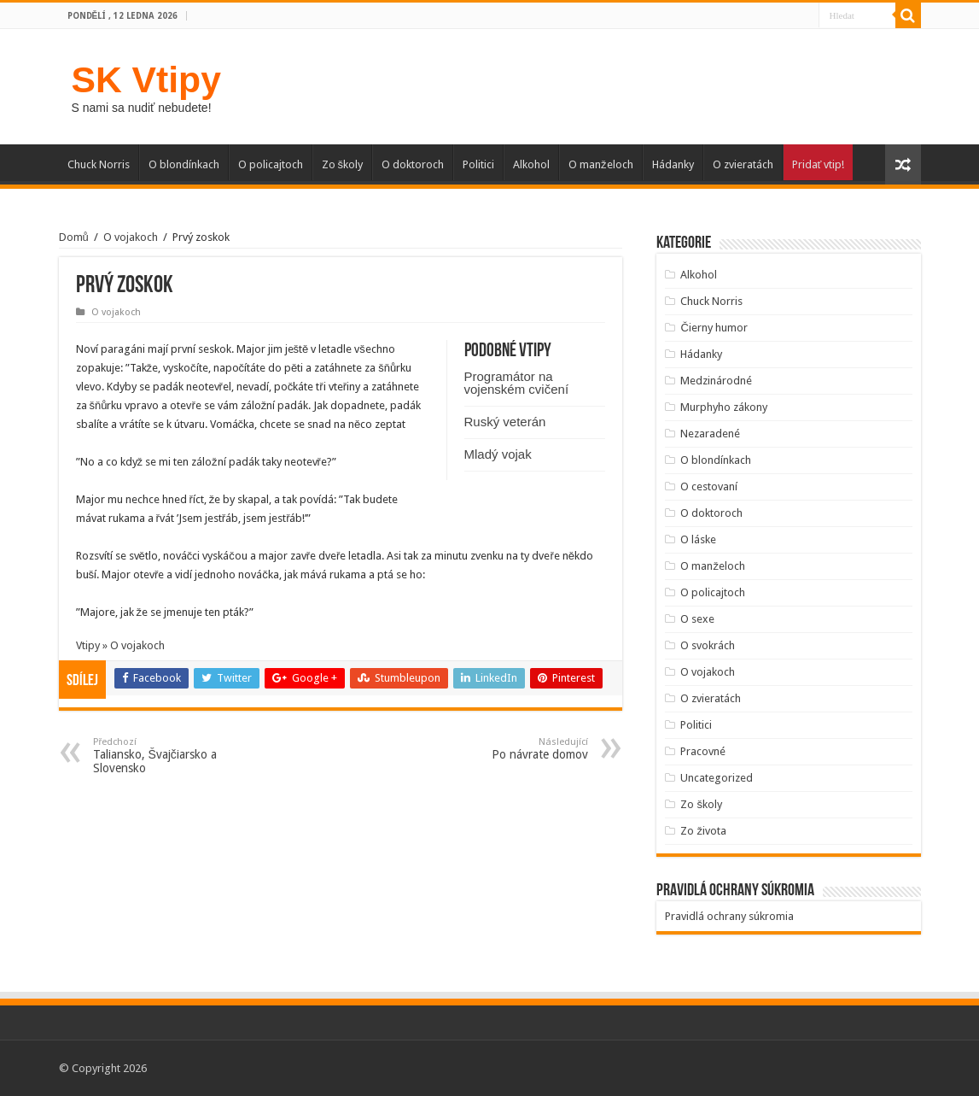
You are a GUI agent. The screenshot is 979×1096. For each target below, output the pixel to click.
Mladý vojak (498, 454)
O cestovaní (708, 486)
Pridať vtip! (818, 164)
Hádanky (673, 164)
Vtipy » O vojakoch (120, 645)
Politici (478, 164)
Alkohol (531, 164)
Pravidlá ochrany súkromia (729, 916)
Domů (74, 237)
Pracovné (703, 751)
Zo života (703, 830)
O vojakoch (130, 237)
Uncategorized (716, 777)
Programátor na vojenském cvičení (516, 382)
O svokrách (707, 645)
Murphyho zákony (723, 407)
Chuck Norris (98, 164)
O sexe (697, 618)
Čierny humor (713, 327)
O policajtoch (270, 164)
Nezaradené (710, 433)
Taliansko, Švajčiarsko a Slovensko (180, 755)
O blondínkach (184, 164)
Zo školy (343, 164)
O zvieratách (743, 164)
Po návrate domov (500, 748)
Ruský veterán (505, 421)
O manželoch (600, 164)
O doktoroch (413, 164)
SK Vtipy (146, 79)
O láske (698, 539)
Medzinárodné (716, 380)
